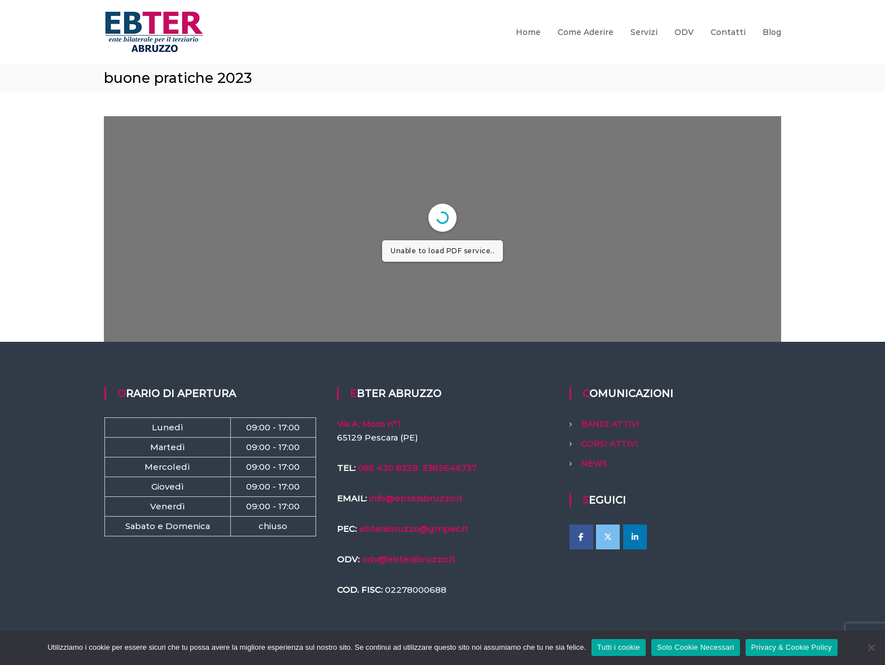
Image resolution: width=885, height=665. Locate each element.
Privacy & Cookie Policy (791, 647)
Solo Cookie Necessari (695, 647)
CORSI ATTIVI (609, 444)
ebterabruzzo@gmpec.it (413, 528)
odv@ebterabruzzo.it (408, 559)
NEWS (594, 464)
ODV (684, 32)
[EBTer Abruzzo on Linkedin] (635, 537)
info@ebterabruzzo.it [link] (415, 498)
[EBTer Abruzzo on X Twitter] (608, 537)
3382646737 (449, 468)
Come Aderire (586, 32)
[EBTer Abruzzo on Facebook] (581, 537)
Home (528, 32)
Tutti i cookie (618, 647)
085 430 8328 (388, 468)
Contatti (728, 32)
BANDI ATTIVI (610, 424)
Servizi (644, 32)
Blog (772, 32)
